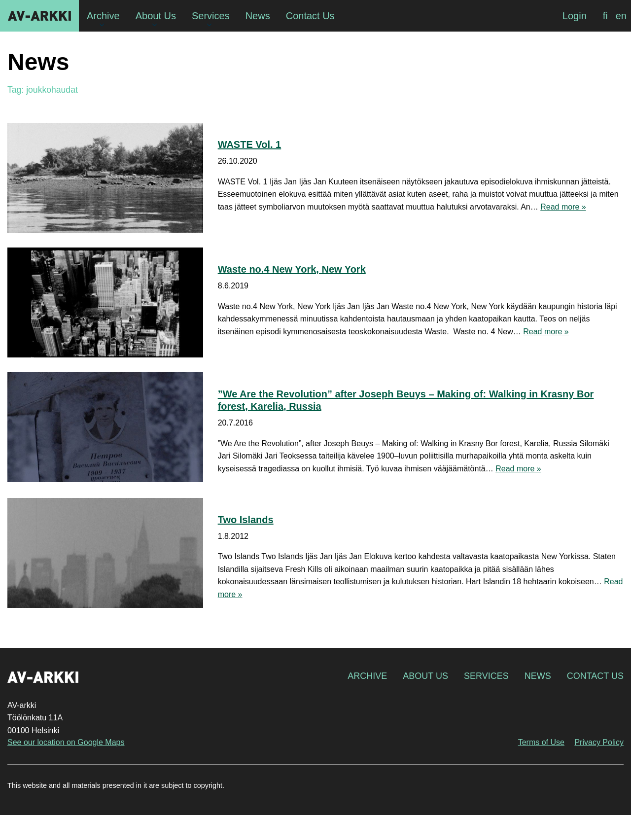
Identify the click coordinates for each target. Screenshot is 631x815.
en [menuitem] (621, 15)
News (538, 676)
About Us (425, 676)
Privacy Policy (599, 742)
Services (486, 676)
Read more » (563, 207)
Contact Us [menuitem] (310, 15)
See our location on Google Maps (65, 742)
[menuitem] (605, 15)
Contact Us (595, 676)
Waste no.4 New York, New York (292, 269)
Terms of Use (541, 742)
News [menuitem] (257, 15)
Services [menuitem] (211, 15)
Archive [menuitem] (103, 15)
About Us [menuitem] (156, 15)
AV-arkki (39, 16)
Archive (367, 676)
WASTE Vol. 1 (249, 144)
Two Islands (246, 519)
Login (574, 15)
